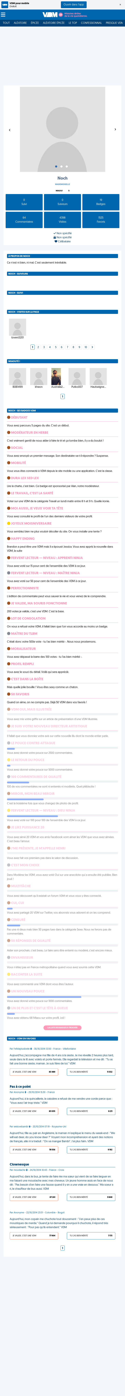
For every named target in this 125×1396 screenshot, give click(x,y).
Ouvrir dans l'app (74, 4)
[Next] (92, 347)
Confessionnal (91, 23)
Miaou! (59, 191)
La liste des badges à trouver (62, 1028)
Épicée (35, 23)
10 (86, 347)
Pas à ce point (20, 1087)
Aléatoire (20, 23)
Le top (73, 23)
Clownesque (19, 1164)
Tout (6, 23)
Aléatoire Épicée (54, 23)
